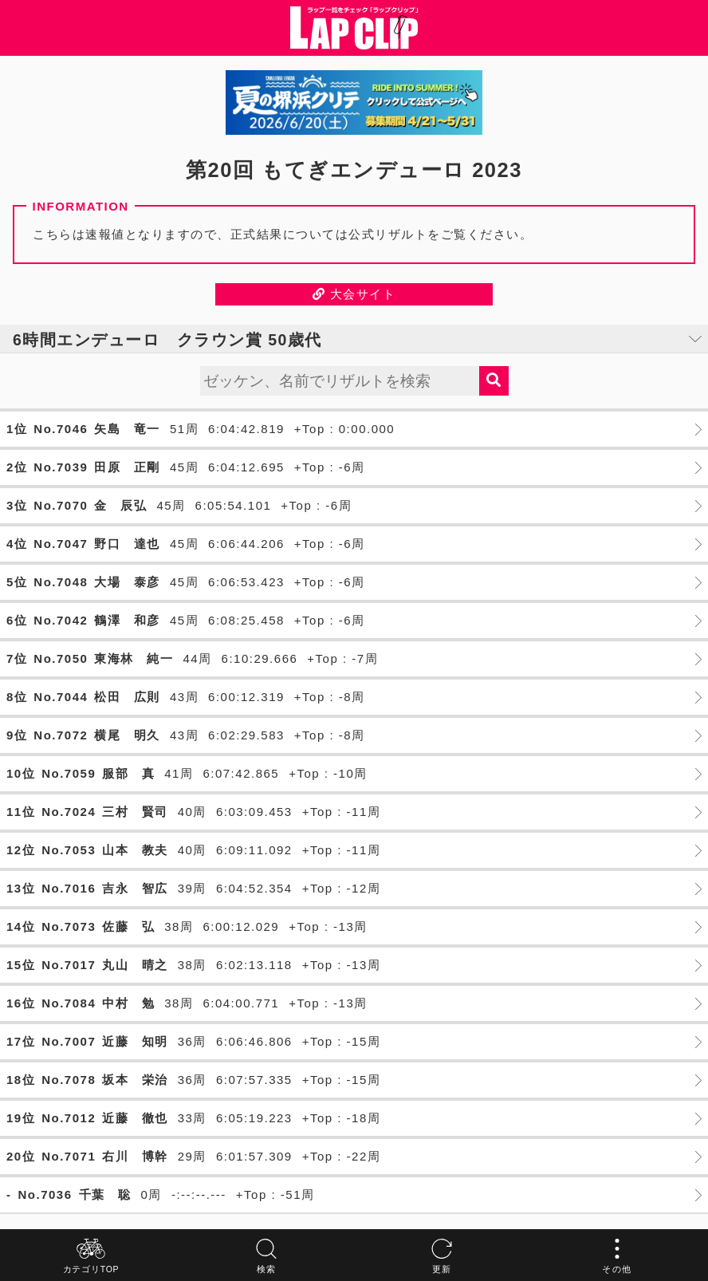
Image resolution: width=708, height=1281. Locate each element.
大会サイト (354, 294)
